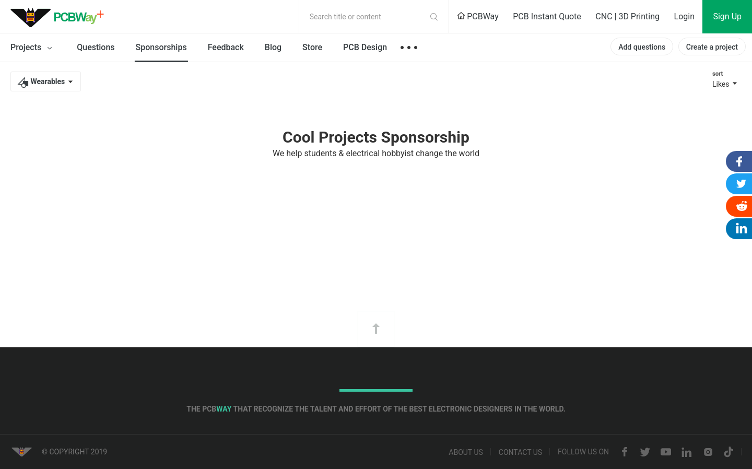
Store (312, 47)
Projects (33, 48)
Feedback (226, 47)
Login (684, 16)
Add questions (641, 47)
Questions (95, 47)
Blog (273, 47)
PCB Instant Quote (547, 16)
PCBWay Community (60, 16)
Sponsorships (161, 47)
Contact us (520, 452)
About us (466, 452)
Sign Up (727, 16)
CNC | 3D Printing (627, 16)
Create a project (712, 47)
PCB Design (365, 47)
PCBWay (478, 16)
